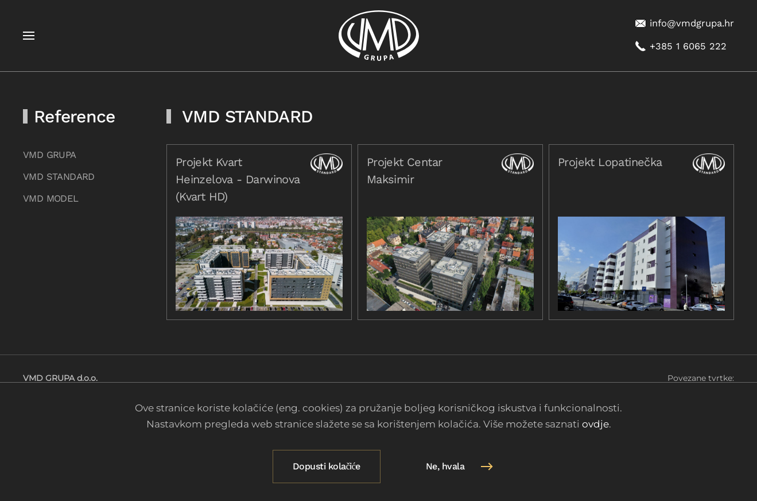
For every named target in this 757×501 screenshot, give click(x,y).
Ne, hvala (445, 466)
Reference (74, 116)
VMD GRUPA (49, 154)
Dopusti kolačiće (326, 466)
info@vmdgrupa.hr (684, 23)
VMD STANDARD (59, 176)
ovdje (595, 424)
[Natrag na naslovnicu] (379, 35)
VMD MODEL (51, 198)
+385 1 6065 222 (681, 46)
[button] (28, 35)
